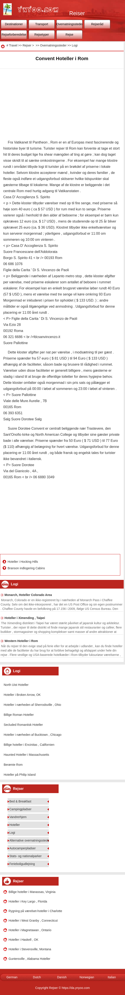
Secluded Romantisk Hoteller (23, 724)
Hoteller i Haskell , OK (23, 939)
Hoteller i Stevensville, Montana (30, 949)
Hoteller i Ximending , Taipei (25, 618)
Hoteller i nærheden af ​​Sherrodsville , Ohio (32, 704)
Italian (112, 977)
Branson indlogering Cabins (27, 568)
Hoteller (14, 825)
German (12, 977)
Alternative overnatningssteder (29, 840)
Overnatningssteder (69, 24)
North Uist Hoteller (16, 684)
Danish (62, 977)
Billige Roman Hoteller (19, 714)
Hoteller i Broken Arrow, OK (22, 694)
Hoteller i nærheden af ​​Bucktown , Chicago (32, 734)
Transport (41, 24)
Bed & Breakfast (20, 801)
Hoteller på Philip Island (20, 774)
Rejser (27, 45)
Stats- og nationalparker (25, 856)
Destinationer (14, 24)
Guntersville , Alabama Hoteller (29, 958)
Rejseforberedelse (14, 34)
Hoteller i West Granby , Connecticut (33, 920)
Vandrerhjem (17, 817)
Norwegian (87, 977)
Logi (74, 45)
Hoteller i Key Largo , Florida (28, 901)
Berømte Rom (13, 764)
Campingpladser (20, 809)
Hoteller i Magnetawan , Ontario (30, 930)
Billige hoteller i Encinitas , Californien (29, 744)
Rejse (69, 34)
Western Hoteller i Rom (21, 641)
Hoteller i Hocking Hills (23, 561)
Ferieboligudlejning (22, 864)
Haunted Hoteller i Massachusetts (26, 754)
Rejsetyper (42, 34)
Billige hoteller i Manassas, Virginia (32, 892)
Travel (13, 45)
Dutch (37, 977)
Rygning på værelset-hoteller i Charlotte (35, 911)
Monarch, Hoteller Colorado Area (28, 595)
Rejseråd (97, 24)
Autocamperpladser (22, 848)
